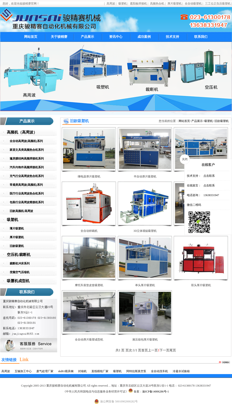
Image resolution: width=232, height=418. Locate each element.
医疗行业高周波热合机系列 (27, 193)
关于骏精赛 (59, 37)
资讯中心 (115, 37)
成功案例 (144, 37)
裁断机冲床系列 (20, 263)
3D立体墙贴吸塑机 (145, 231)
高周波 (111, 3)
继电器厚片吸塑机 (89, 176)
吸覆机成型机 (18, 281)
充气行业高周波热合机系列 (27, 176)
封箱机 (82, 371)
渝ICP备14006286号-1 (155, 391)
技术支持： (194, 175)
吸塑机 (122, 3)
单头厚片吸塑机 (145, 285)
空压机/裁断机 (18, 255)
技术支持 (172, 37)
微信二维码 (194, 205)
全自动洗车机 (159, 371)
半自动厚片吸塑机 (145, 176)
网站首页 (30, 37)
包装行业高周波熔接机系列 (27, 202)
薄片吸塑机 (17, 228)
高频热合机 (157, 3)
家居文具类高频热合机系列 (27, 149)
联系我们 (200, 37)
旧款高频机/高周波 (21, 211)
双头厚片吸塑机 (201, 285)
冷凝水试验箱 (181, 371)
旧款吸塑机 (17, 246)
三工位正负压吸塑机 (218, 3)
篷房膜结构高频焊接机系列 (27, 158)
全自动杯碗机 (89, 231)
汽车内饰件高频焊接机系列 (27, 167)
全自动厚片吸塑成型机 (89, 339)
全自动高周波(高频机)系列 (26, 141)
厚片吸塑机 (175, 3)
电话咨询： (194, 195)
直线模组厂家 (99, 371)
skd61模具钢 (65, 371)
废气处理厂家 (44, 371)
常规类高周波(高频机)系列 (26, 184)
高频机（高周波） (22, 132)
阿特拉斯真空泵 (136, 371)
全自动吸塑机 (193, 3)
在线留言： (194, 185)
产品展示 (87, 37)
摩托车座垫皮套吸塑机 (89, 285)
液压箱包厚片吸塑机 (145, 339)
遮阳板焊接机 (138, 3)
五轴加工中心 (23, 371)
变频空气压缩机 (20, 272)
